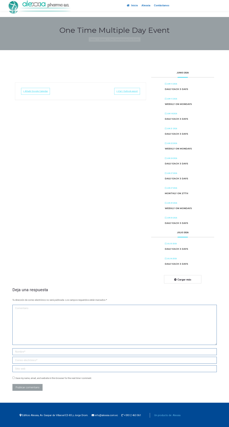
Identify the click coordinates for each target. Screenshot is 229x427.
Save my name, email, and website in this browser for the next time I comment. (53, 378)
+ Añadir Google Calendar (39, 91)
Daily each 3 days (176, 89)
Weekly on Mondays (178, 104)
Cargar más (184, 279)
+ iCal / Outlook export (123, 91)
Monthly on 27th (176, 193)
